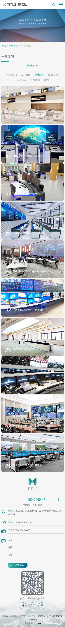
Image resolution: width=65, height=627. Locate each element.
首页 (3, 46)
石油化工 (21, 80)
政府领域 (53, 74)
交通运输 (39, 74)
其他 (46, 80)
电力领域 (12, 74)
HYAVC (38, 623)
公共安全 (26, 74)
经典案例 (13, 46)
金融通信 (35, 80)
